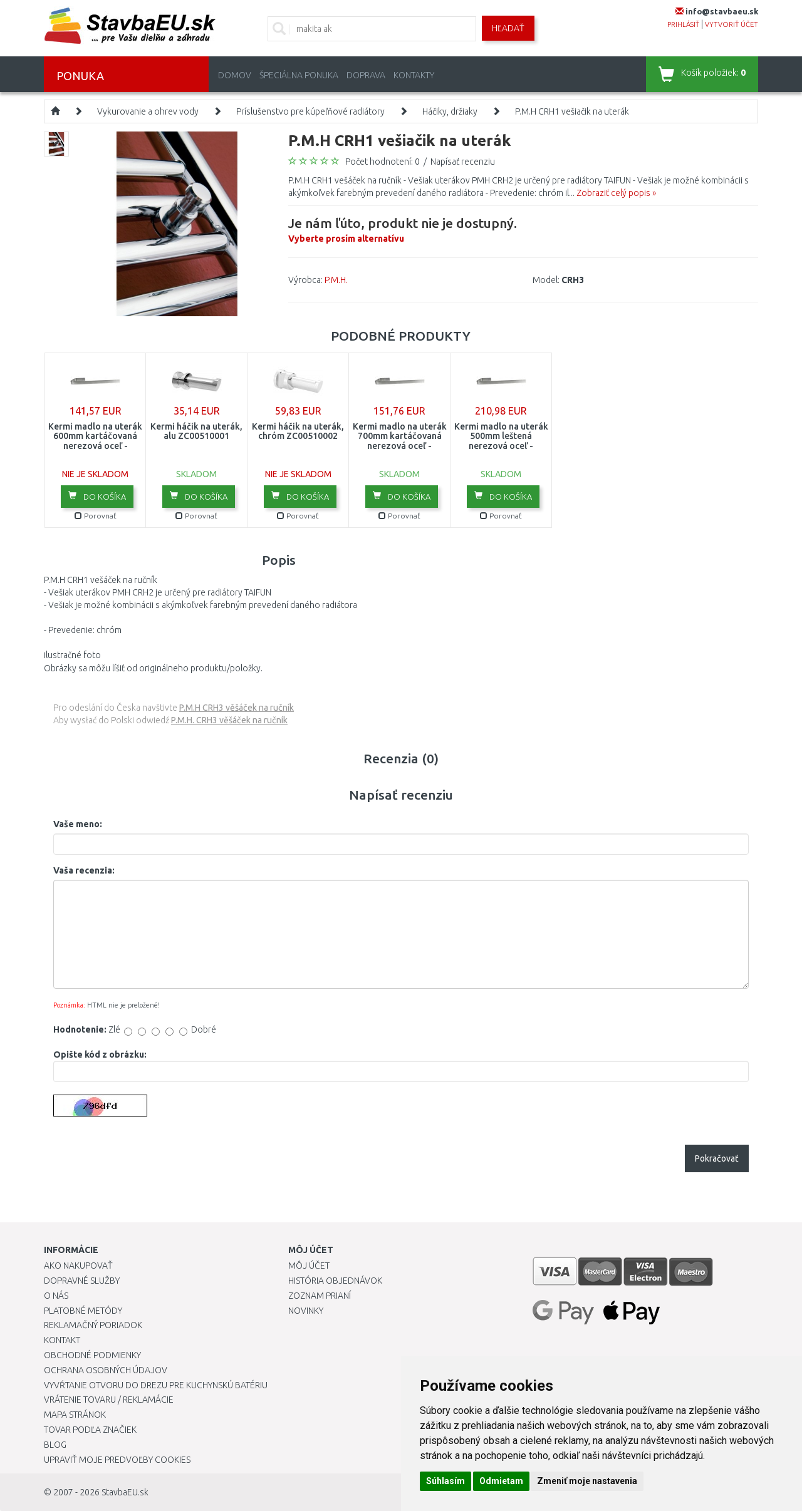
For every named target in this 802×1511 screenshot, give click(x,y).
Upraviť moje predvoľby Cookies (117, 1460)
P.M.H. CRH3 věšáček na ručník (229, 720)
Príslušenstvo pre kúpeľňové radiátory (310, 111)
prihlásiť (683, 24)
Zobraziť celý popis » (616, 193)
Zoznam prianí (319, 1296)
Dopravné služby (82, 1281)
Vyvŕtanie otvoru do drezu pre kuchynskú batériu (156, 1385)
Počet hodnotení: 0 (382, 162)
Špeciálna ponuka (298, 75)
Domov (234, 75)
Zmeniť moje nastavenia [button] (587, 1481)
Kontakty (413, 75)
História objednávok (335, 1281)
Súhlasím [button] (445, 1481)
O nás (56, 1296)
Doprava (365, 75)
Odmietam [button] (501, 1481)
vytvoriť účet (731, 24)
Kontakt (62, 1340)
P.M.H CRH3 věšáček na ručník (236, 708)
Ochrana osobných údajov (105, 1370)
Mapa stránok (75, 1415)
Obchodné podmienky (92, 1355)
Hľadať (508, 28)
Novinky (305, 1311)
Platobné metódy (83, 1311)
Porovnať (96, 516)
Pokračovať (717, 1158)
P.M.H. (336, 280)
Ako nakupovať (78, 1266)
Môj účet (309, 1266)
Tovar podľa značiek (90, 1430)
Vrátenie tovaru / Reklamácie (109, 1400)
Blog (55, 1445)
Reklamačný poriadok (93, 1325)
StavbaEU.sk (125, 1492)
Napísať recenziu (462, 162)
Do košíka (97, 496)
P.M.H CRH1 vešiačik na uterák (572, 111)
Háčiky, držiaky (449, 111)
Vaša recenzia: (84, 870)
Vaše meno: (77, 824)
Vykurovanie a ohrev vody (148, 111)
